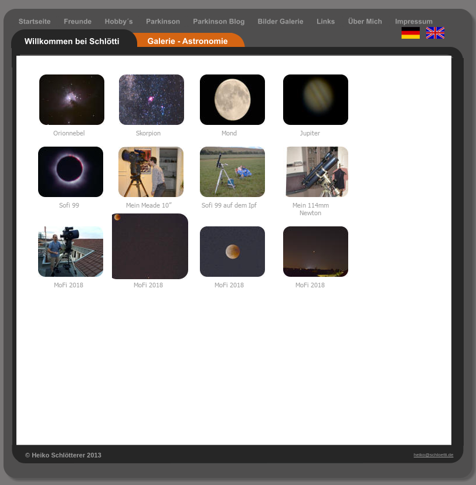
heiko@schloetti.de (434, 454)
